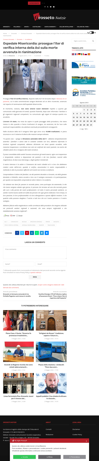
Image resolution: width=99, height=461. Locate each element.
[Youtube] (50, 7)
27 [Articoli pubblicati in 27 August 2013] (77, 125)
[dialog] (49, 449)
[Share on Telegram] (42, 233)
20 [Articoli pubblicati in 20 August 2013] (77, 121)
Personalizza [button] (74, 457)
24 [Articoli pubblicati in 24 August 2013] (91, 121)
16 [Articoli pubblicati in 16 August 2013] (88, 117)
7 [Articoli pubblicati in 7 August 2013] (80, 113)
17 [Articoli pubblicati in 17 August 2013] (91, 117)
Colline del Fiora (83, 26)
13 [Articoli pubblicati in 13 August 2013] (77, 117)
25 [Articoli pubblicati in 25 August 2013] (95, 121)
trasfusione (51, 225)
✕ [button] (86, 441)
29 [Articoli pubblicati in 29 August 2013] (84, 125)
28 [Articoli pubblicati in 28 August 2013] (80, 125)
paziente (41, 225)
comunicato (14, 221)
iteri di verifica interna (11, 225)
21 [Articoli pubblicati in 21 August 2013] (80, 121)
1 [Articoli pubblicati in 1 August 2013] (84, 110)
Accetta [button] (24, 457)
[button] (42, 3)
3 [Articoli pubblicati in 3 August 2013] (91, 110)
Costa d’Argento (50, 26)
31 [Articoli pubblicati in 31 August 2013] (91, 125)
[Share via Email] (47, 233)
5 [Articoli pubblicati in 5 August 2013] (73, 113)
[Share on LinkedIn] (32, 233)
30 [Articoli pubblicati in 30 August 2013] (88, 125)
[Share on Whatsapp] (37, 233)
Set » (86, 129)
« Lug (81, 129)
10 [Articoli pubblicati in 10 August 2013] (91, 113)
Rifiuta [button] (49, 457)
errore (48, 221)
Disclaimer (76, 429)
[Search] (85, 33)
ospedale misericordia (28, 225)
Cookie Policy (77, 434)
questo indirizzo (36, 272)
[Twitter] (47, 7)
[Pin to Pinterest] (27, 233)
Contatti (49, 429)
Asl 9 (5, 221)
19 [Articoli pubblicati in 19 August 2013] (73, 121)
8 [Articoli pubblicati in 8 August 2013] (84, 113)
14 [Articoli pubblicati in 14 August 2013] (80, 117)
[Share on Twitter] (22, 233)
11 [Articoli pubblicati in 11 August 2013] (95, 113)
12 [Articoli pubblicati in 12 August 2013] (73, 117)
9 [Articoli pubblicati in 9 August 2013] (87, 113)
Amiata (26, 26)
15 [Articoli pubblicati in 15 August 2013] (84, 117)
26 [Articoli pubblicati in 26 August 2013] (73, 125)
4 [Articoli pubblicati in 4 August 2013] (94, 110)
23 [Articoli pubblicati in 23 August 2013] (88, 121)
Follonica (16, 26)
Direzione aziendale (36, 221)
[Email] (53, 7)
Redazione (12, 56)
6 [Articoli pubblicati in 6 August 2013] (77, 113)
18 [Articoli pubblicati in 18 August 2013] (95, 117)
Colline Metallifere (66, 26)
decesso (24, 221)
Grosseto (6, 26)
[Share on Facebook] (17, 233)
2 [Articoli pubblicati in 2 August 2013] (87, 110)
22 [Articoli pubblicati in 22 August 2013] (84, 121)
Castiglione (37, 26)
